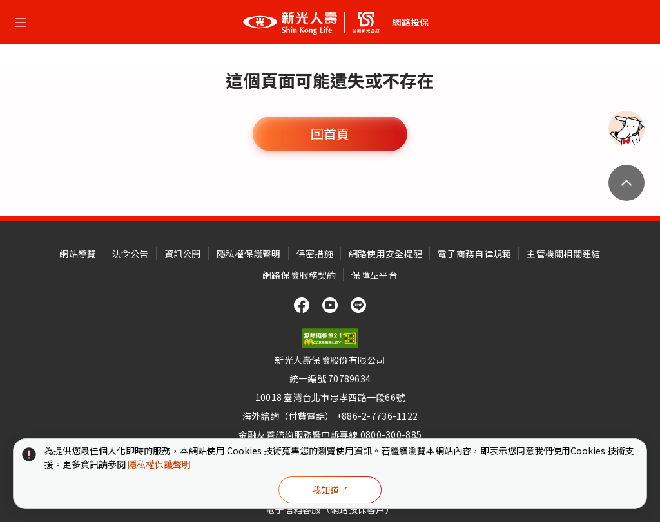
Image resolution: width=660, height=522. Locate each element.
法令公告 (130, 253)
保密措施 (314, 253)
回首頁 (330, 133)
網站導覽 (77, 253)
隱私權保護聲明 (249, 253)
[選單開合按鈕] (20, 22)
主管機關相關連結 (563, 253)
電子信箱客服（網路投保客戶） (330, 509)
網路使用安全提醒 (385, 253)
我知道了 (330, 489)
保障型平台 (374, 274)
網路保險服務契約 (299, 274)
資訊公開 (182, 253)
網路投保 (410, 21)
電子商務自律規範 (474, 253)
